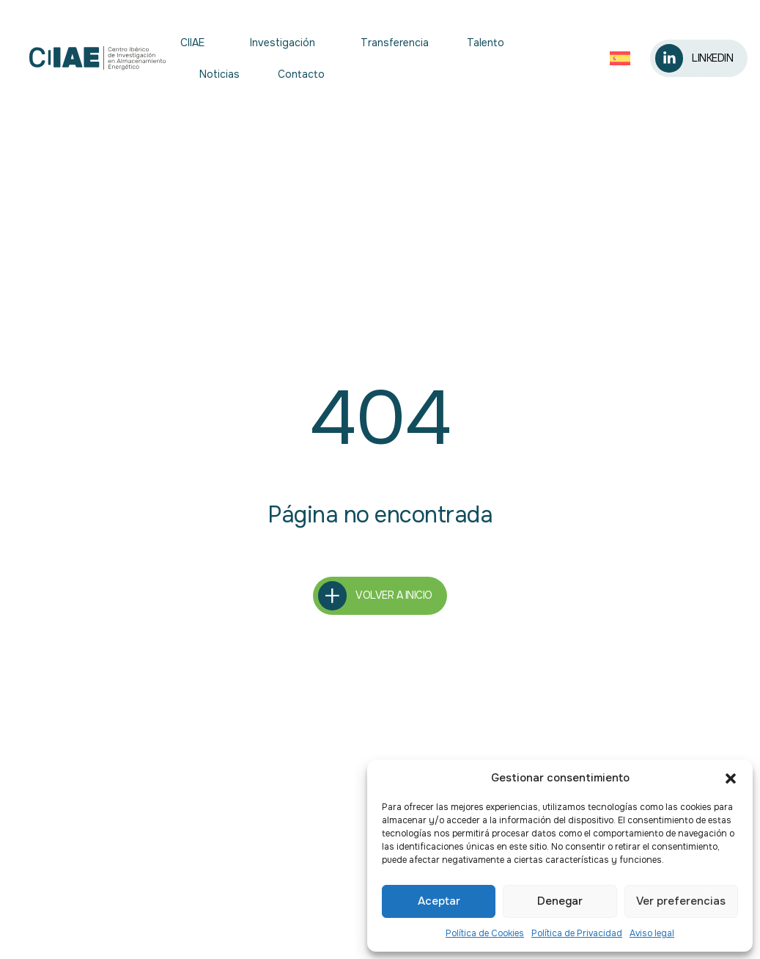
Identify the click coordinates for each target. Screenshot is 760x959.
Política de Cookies (485, 933)
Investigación (286, 42)
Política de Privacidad (576, 933)
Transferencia (395, 42)
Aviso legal (652, 933)
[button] (730, 778)
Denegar (560, 901)
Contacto (301, 74)
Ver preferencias (681, 901)
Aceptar (439, 901)
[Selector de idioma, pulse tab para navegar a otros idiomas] (620, 58)
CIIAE (196, 42)
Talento (485, 42)
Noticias (219, 74)
